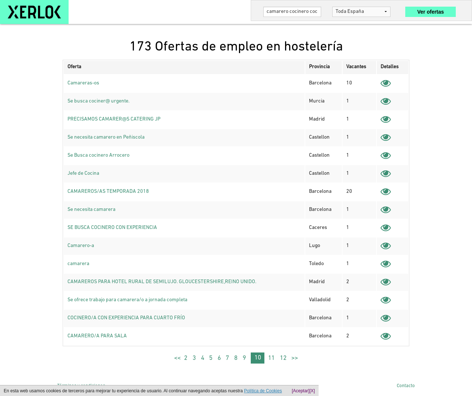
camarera (78, 264)
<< (177, 358)
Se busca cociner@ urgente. (98, 101)
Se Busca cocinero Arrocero (98, 155)
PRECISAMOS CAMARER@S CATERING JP (113, 119)
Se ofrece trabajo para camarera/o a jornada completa (127, 300)
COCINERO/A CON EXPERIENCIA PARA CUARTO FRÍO (126, 318)
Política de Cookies (263, 390)
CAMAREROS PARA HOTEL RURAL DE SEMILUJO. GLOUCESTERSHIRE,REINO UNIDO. (161, 282)
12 (283, 358)
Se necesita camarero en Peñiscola (106, 137)
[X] (312, 390)
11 (271, 358)
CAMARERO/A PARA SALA (97, 336)
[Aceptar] (300, 390)
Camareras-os (83, 83)
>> (294, 358)
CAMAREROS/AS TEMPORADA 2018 (108, 191)
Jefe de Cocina (83, 173)
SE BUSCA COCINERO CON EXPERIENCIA (112, 227)
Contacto (406, 385)
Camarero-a (80, 246)
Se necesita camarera (91, 209)
